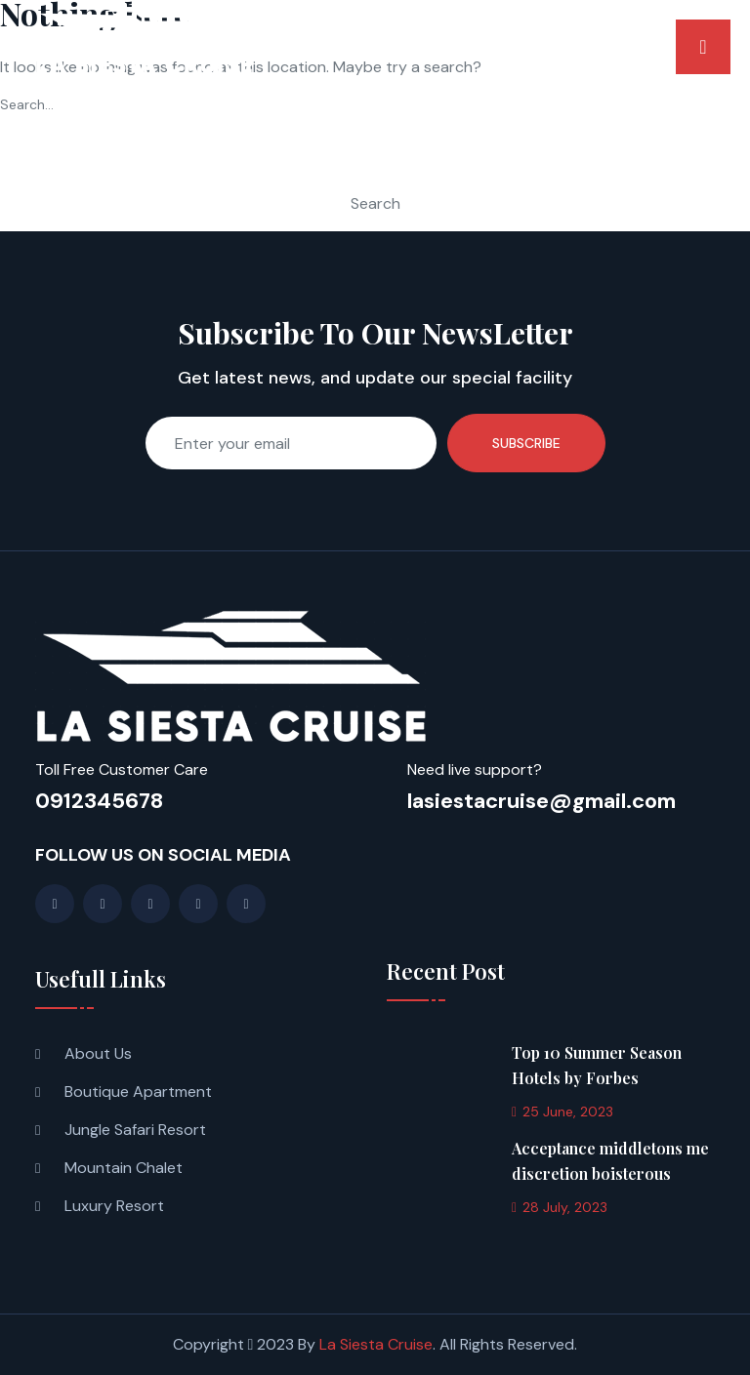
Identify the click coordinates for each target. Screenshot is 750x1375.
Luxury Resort (114, 1205)
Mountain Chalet (123, 1167)
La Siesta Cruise (376, 1344)
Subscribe (526, 443)
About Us (98, 1053)
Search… (27, 104)
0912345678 (99, 801)
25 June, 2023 (562, 1111)
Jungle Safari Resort (135, 1129)
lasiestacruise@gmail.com (541, 801)
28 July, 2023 (559, 1207)
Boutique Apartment (138, 1091)
